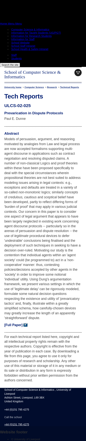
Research (52, 87)
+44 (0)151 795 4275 (16, 424)
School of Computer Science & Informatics (32, 74)
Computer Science (34, 87)
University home (12, 87)
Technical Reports (69, 87)
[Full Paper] (13, 325)
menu (78, 72)
